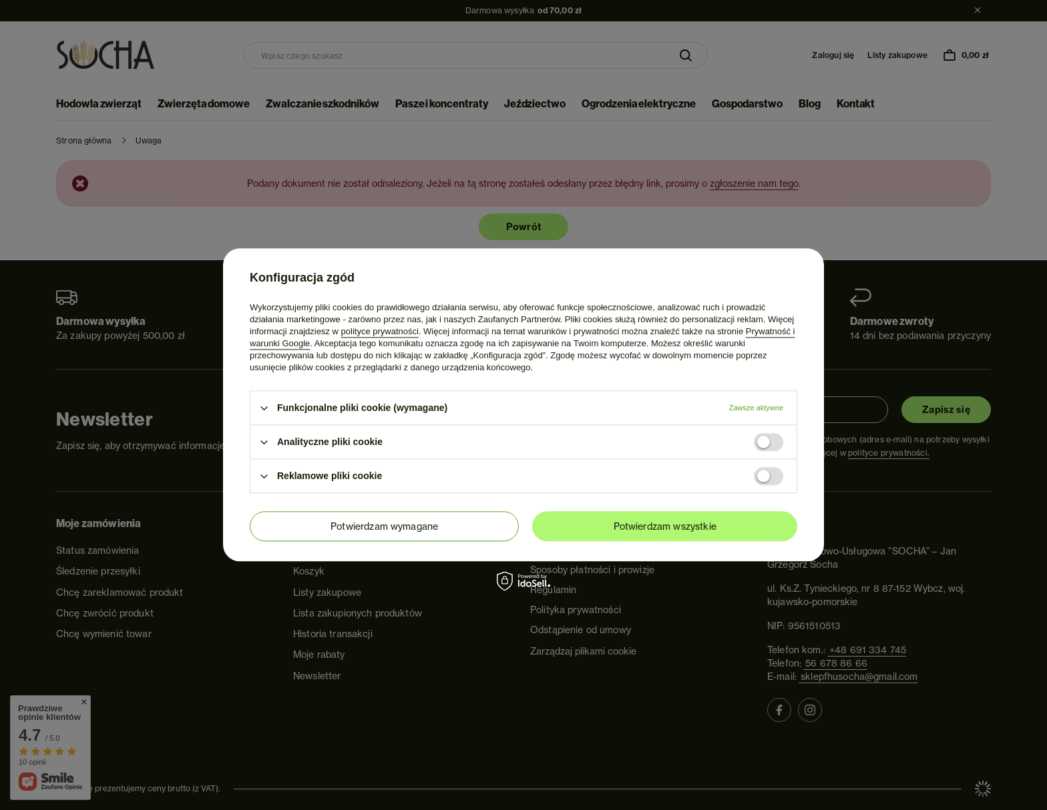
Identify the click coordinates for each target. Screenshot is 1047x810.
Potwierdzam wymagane (384, 526)
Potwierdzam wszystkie (665, 526)
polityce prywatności (380, 331)
